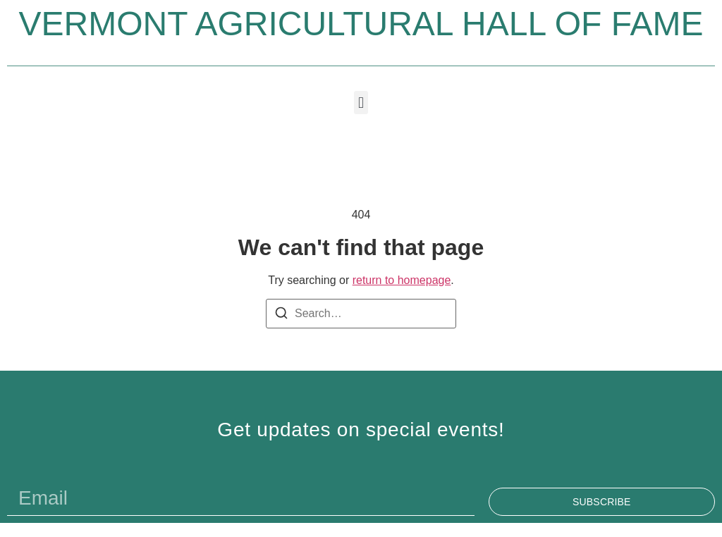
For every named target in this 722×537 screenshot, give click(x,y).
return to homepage (402, 280)
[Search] (281, 315)
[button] (360, 102)
